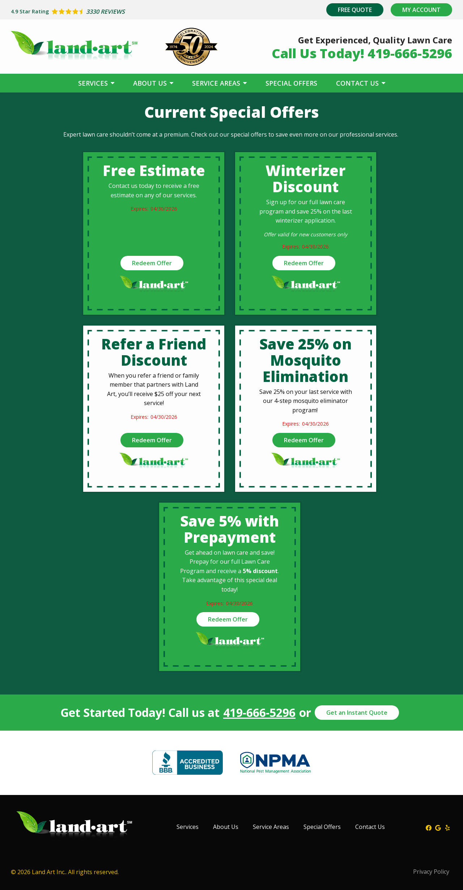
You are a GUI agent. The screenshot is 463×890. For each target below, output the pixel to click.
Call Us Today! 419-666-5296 (362, 53)
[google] (438, 827)
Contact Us (358, 83)
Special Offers (291, 83)
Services (94, 83)
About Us (151, 83)
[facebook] (428, 827)
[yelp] (447, 827)
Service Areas (217, 83)
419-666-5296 (259, 712)
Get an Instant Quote (356, 713)
